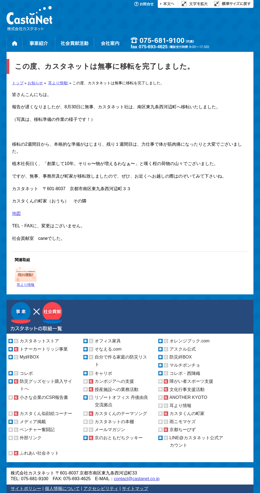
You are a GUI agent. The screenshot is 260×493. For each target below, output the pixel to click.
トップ (18, 83)
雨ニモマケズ (183, 421)
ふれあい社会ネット (39, 453)
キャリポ (103, 373)
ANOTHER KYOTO (188, 397)
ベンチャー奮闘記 (37, 429)
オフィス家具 (108, 341)
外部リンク (31, 437)
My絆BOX (29, 357)
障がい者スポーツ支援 (191, 381)
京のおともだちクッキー (119, 437)
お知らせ (35, 83)
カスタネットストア (39, 341)
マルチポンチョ (185, 365)
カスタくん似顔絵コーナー (46, 413)
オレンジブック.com (190, 341)
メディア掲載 (33, 421)
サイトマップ (135, 488)
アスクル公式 (183, 349)
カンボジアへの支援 (114, 381)
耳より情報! (58, 83)
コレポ (26, 373)
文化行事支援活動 (187, 389)
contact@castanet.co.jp (137, 478)
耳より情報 (26, 276)
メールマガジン (110, 429)
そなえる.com (108, 349)
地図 (16, 213)
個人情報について (62, 488)
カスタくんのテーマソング (121, 413)
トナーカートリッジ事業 (44, 349)
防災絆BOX (181, 357)
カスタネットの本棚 (114, 421)
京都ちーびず (183, 429)
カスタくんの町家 (187, 413)
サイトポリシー (26, 488)
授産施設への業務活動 (116, 389)
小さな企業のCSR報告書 (44, 397)
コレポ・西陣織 (185, 373)
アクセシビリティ (100, 488)
